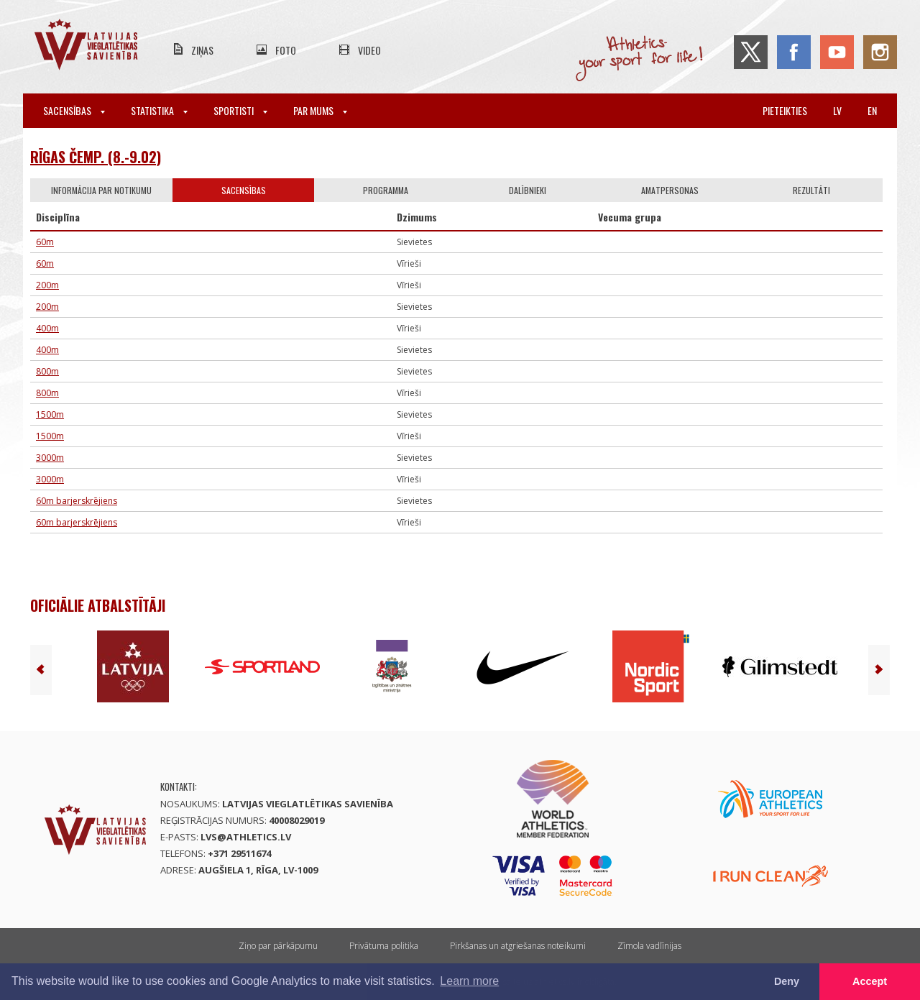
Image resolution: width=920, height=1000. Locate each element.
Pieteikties (785, 110)
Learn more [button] (469, 981)
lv (837, 110)
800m (47, 371)
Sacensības (74, 110)
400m (47, 328)
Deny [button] (786, 981)
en (872, 110)
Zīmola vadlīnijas (649, 946)
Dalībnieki (527, 190)
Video (369, 50)
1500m (50, 414)
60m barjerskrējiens (76, 501)
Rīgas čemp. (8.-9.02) (95, 157)
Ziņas (202, 50)
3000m (50, 457)
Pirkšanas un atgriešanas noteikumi (518, 946)
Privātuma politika (383, 946)
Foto (285, 50)
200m (47, 285)
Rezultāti (811, 190)
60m (45, 242)
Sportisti (240, 110)
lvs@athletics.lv (246, 836)
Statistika (159, 110)
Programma (385, 190)
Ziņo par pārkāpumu (278, 946)
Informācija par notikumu (101, 190)
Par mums (320, 110)
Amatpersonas (670, 190)
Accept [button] (869, 981)
